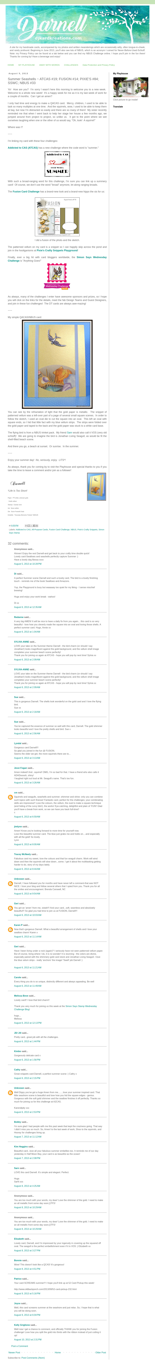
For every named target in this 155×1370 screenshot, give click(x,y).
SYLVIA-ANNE (21, 642)
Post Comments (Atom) (33, 1358)
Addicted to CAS (23, 529)
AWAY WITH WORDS (49, 65)
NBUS (73, 529)
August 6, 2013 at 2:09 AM (27, 659)
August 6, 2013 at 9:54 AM (27, 893)
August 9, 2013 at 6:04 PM (27, 1315)
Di (15, 574)
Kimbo (17, 1051)
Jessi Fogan (20, 768)
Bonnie (18, 1260)
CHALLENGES (71, 65)
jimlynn (18, 826)
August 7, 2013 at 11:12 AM (27, 1137)
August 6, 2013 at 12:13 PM (27, 1023)
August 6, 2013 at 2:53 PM (27, 1112)
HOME (11, 65)
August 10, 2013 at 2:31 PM (27, 1339)
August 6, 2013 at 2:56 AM (27, 733)
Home (58, 1352)
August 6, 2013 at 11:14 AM (27, 936)
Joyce (17, 1303)
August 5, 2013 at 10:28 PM (27, 564)
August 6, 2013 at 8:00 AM (27, 844)
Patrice (18, 1279)
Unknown (19, 879)
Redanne (19, 617)
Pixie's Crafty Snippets (87, 529)
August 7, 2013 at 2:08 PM (27, 1158)
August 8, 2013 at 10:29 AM (27, 1207)
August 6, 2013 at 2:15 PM (27, 1078)
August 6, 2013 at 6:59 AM (27, 817)
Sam (69, 432)
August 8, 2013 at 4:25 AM (27, 1186)
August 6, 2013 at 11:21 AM (27, 967)
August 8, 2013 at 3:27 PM (27, 1250)
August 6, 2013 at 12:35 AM (27, 607)
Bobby (17, 1122)
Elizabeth (19, 1239)
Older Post (100, 1352)
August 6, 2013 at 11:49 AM (27, 986)
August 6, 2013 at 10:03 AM (27, 915)
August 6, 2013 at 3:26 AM (27, 782)
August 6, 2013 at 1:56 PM (27, 1060)
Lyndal (17, 743)
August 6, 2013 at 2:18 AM (27, 712)
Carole (17, 977)
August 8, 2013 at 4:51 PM (27, 1269)
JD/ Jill (17, 1033)
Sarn (16, 1168)
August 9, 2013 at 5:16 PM (27, 1293)
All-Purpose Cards (40, 529)
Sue (16, 697)
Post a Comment (19, 1346)
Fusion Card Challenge (59, 529)
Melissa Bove (21, 996)
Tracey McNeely (22, 854)
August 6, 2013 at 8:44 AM (27, 869)
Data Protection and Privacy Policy (99, 65)
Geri (16, 903)
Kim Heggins (21, 1146)
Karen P (18, 925)
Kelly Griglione (22, 1325)
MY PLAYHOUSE (26, 65)
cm (15, 792)
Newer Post (14, 1352)
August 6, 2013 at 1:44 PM (27, 1041)
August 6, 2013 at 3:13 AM (27, 758)
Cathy (17, 1069)
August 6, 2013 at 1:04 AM (27, 632)
